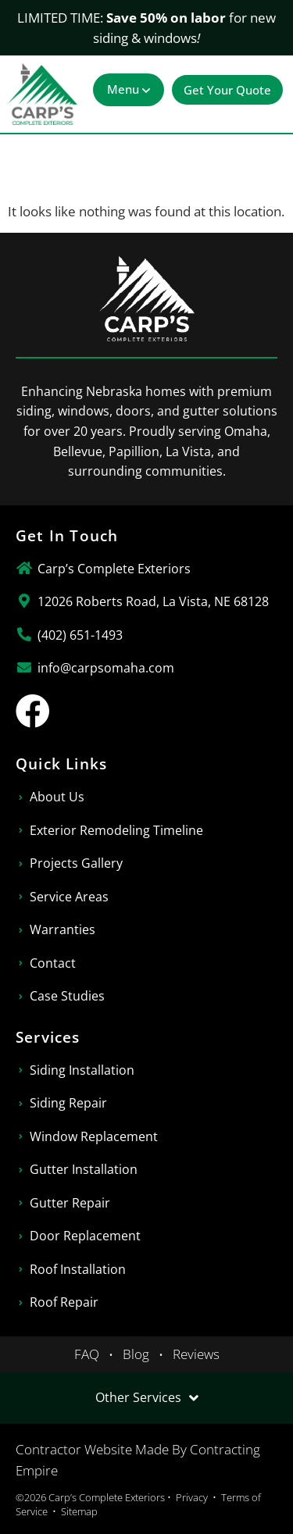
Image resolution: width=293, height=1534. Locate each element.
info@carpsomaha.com (106, 667)
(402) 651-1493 (80, 635)
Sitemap (79, 1511)
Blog (136, 1354)
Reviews (196, 1354)
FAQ (86, 1354)
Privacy (192, 1497)
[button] (128, 89)
